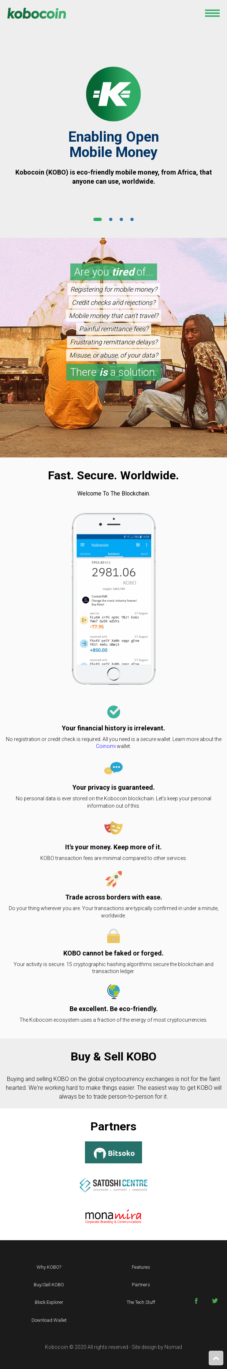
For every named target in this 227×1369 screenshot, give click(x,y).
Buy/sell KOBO (49, 1284)
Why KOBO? (49, 1267)
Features (141, 1267)
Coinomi (106, 746)
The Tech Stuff (141, 1302)
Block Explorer (49, 1302)
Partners (141, 1284)
